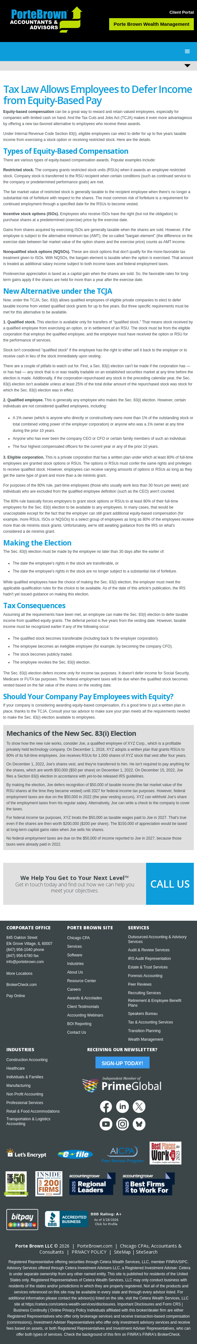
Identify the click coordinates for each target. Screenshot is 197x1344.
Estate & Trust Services (148, 967)
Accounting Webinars (85, 1015)
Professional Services (24, 1103)
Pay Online (15, 996)
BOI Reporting (79, 1024)
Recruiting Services (144, 993)
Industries (75, 963)
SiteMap (122, 1252)
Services (74, 946)
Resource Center (81, 981)
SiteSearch (147, 1252)
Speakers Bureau (143, 1013)
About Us (75, 972)
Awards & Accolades (84, 998)
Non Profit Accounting (24, 1094)
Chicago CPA (78, 938)
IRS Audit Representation (149, 958)
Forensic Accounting (145, 976)
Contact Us (76, 1032)
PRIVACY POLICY (89, 1252)
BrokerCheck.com (21, 984)
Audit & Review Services (149, 950)
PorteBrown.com (94, 1246)
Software (74, 955)
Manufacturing (18, 1085)
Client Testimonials (83, 1006)
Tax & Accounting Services (150, 1022)
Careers (74, 989)
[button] (187, 51)
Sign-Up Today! (122, 1063)
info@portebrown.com (25, 962)
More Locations (19, 973)
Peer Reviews (139, 984)
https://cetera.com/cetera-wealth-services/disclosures (70, 1304)
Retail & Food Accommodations (33, 1111)
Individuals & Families (24, 1077)
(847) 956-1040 (19, 949)
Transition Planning (144, 1031)
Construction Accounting (26, 1060)
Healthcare (15, 1068)
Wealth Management (145, 1039)
